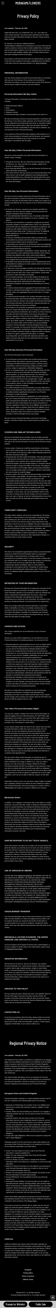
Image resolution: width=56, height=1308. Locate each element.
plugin (28, 472)
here (46, 465)
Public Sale (41, 1304)
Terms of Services (28, 1276)
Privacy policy (28, 1273)
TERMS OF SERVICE (25, 875)
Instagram (28, 1269)
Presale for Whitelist (15, 1304)
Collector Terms (28, 1279)
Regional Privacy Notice (15, 949)
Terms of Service (41, 63)
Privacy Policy (32, 1201)
